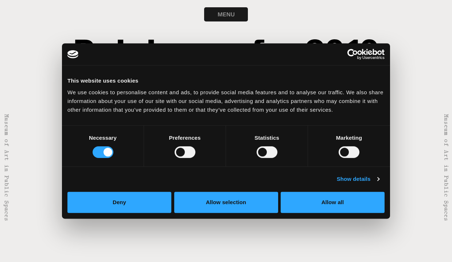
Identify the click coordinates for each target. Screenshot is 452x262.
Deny (119, 202)
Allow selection (226, 202)
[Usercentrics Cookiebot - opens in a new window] (353, 54)
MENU (226, 14)
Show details (354, 179)
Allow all (333, 202)
